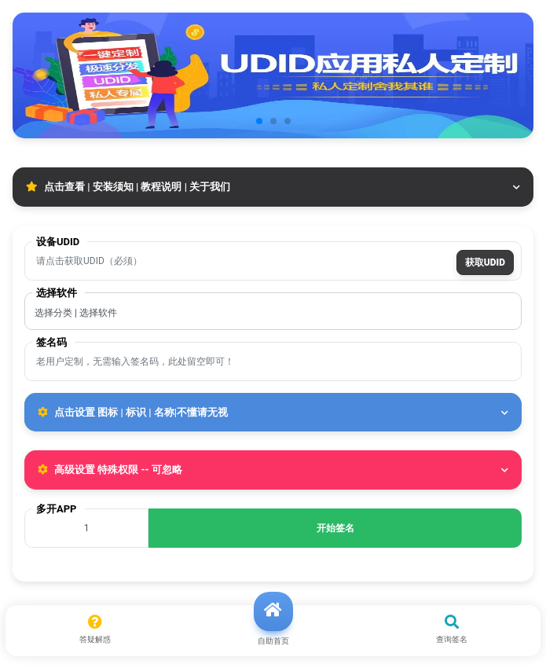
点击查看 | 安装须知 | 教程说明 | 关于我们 (273, 187)
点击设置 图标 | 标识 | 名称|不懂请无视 (273, 412)
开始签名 (335, 528)
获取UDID (485, 262)
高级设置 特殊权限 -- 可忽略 (273, 469)
